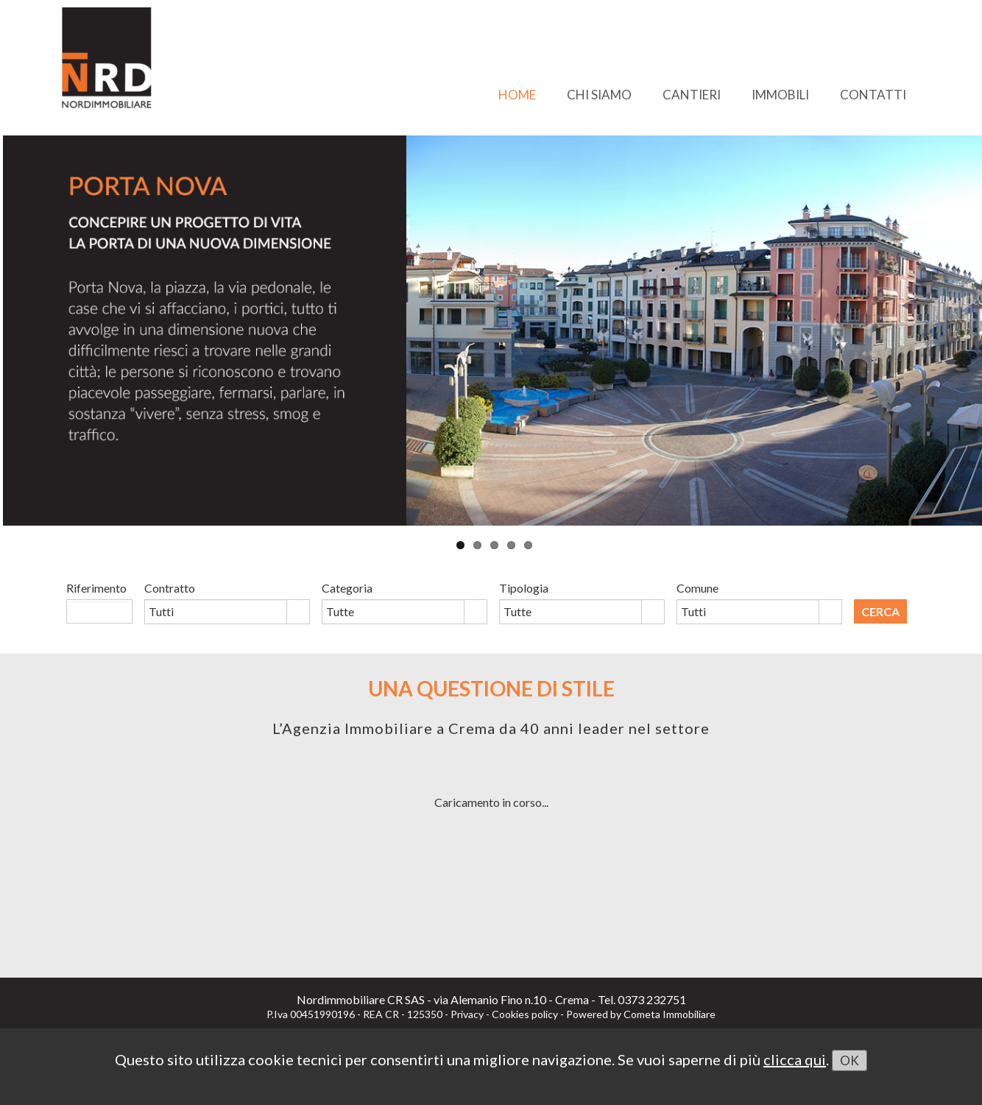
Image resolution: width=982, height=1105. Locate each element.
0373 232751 (652, 999)
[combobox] (216, 612)
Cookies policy (525, 1014)
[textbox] (99, 611)
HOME (517, 94)
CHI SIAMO (599, 94)
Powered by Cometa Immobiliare (641, 1014)
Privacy (467, 1014)
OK (849, 1060)
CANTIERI (692, 94)
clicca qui (794, 1059)
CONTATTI (873, 94)
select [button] (298, 613)
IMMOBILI (780, 94)
